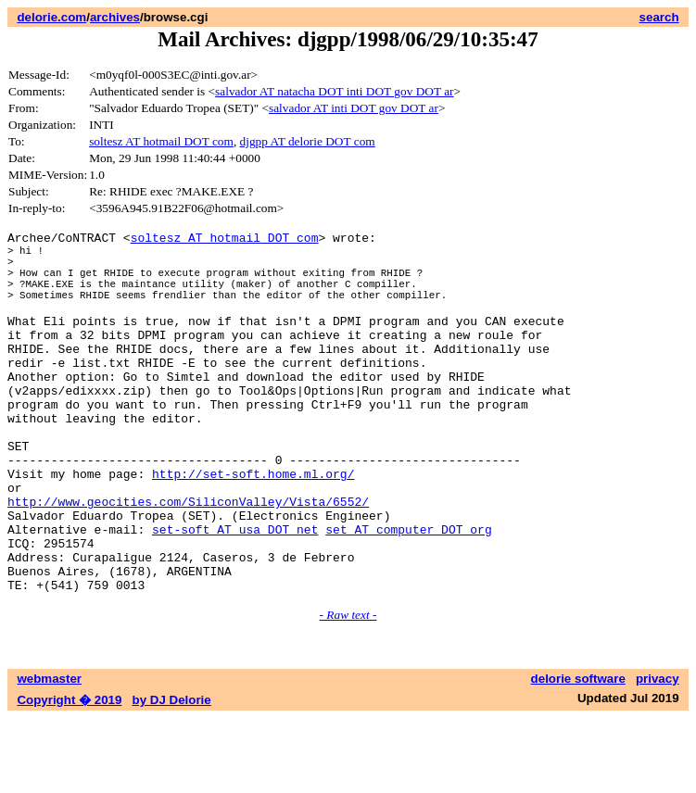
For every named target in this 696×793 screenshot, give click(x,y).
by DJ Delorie (172, 775)
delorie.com (51, 17)
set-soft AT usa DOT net (235, 593)
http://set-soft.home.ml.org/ (253, 526)
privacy (657, 754)
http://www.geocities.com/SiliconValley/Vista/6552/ (188, 559)
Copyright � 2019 (69, 775)
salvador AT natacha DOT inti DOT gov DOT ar (334, 91)
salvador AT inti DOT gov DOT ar (353, 108)
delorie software (578, 754)
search (659, 17)
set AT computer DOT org (408, 593)
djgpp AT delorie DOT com (307, 141)
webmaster (49, 754)
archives (115, 17)
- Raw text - (348, 690)
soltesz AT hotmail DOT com (161, 141)
